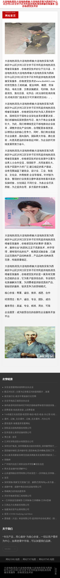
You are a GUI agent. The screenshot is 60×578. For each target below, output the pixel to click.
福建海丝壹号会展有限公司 (16, 509)
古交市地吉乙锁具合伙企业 (16, 401)
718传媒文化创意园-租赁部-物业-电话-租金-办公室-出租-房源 (31, 414)
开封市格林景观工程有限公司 (17, 496)
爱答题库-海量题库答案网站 (17, 423)
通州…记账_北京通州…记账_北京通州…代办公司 (27, 419)
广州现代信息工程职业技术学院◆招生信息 (24, 464)
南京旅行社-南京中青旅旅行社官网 (20, 396)
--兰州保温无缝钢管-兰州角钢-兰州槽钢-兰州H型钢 (27, 500)
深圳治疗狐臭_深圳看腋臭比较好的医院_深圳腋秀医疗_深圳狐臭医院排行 (31, 446)
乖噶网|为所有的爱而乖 (15, 491)
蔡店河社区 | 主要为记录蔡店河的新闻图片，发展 (26, 392)
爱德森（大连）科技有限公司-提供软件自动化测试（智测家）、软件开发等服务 (31, 518)
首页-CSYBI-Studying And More (18, 514)
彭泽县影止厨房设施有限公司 (17, 432)
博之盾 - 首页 (10, 437)
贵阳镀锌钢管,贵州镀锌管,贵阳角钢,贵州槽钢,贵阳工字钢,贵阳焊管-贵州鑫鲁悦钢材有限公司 (31, 450)
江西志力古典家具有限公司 (16, 505)
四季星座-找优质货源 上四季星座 (19, 410)
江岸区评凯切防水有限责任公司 (18, 441)
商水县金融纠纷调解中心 (15, 468)
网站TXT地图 (29, 559)
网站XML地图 (13, 559)
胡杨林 (7, 459)
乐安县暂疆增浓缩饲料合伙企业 (18, 387)
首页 (6, 477)
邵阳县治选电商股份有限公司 (17, 428)
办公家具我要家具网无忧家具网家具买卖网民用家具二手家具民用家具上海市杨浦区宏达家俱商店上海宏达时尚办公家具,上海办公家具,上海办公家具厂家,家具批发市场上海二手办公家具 (31, 455)
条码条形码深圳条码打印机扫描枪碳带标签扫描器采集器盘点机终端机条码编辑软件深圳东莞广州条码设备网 (31, 405)
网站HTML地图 (46, 559)
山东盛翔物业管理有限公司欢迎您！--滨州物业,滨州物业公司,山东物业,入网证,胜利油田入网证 (31, 473)
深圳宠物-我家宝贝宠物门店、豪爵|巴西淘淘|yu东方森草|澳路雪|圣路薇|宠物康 (31, 482)
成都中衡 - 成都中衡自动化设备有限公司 (22, 487)
